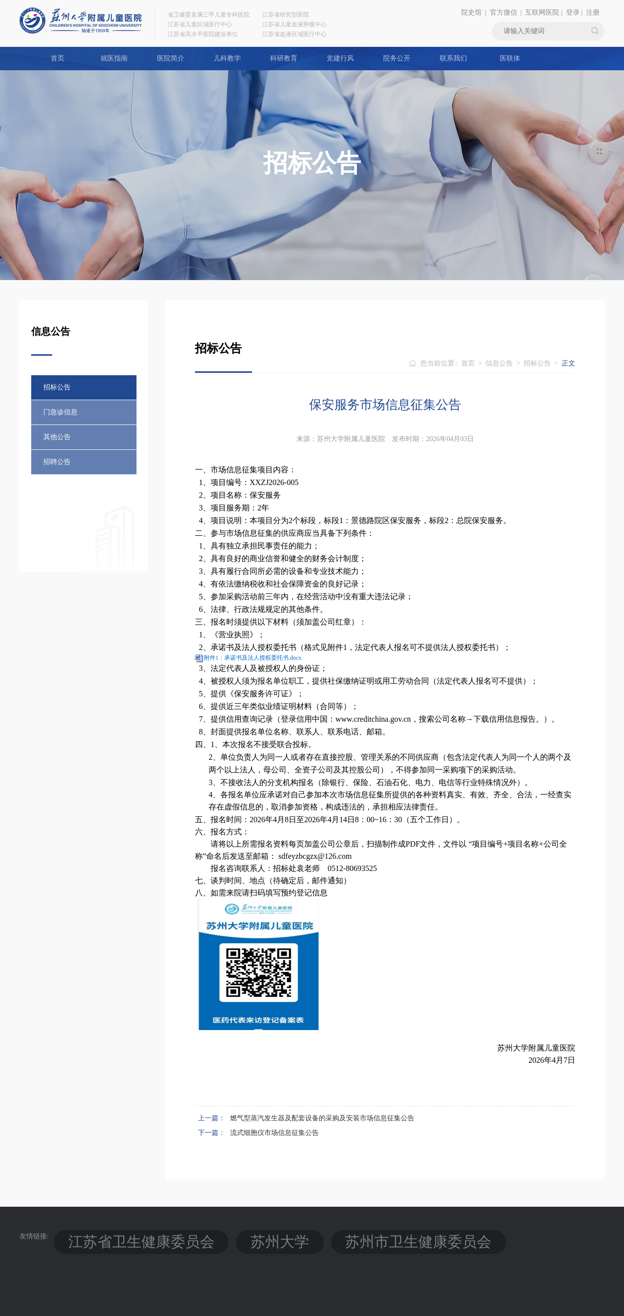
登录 (573, 12)
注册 (593, 12)
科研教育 (283, 58)
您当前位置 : (440, 363)
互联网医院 (542, 12)
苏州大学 (174, 1236)
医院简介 (170, 58)
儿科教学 (227, 58)
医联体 (510, 58)
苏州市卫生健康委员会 (249, 1236)
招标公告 (57, 387)
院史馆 (471, 12)
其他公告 (57, 437)
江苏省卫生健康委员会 (100, 1236)
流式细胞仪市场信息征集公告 (274, 1132)
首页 (57, 58)
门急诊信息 (60, 412)
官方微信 (503, 12)
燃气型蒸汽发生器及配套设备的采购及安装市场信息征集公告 (322, 1118)
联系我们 (453, 58)
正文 (568, 363)
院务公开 (396, 58)
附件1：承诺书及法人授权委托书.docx (252, 657)
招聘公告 (57, 462)
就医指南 (114, 58)
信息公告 (499, 363)
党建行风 (340, 58)
